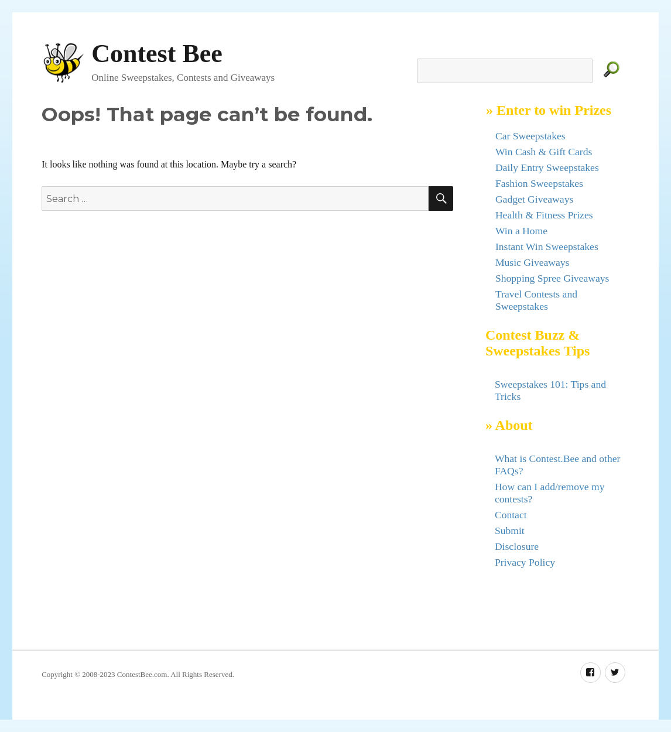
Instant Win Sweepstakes (546, 246)
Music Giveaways (532, 262)
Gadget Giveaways (534, 199)
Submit (510, 530)
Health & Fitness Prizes (544, 215)
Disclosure (517, 546)
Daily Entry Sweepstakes (547, 167)
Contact (511, 515)
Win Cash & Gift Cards (543, 152)
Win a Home (521, 231)
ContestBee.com (142, 674)
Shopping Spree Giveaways (552, 278)
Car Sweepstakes (530, 136)
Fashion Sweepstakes (539, 183)
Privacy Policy (525, 562)
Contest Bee (156, 53)
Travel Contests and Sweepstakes (536, 300)
